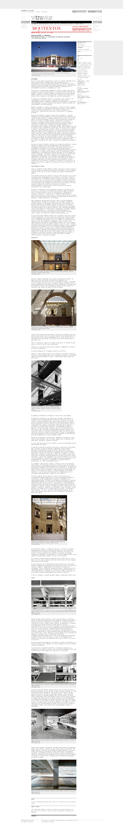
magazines (24, 26)
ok (100, 11)
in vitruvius (24, 28)
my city (57, 24)
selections (96, 30)
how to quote (81, 45)
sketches (95, 26)
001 (78, 56)
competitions (96, 29)
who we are (81, 30)
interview (63, 24)
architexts (34, 24)
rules (87, 30)
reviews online (79, 24)
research (23, 22)
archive (74, 30)
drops (51, 24)
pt (29, 10)
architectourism (43, 24)
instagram (44, 11)
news (94, 24)
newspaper (24, 25)
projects (70, 24)
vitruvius (24, 10)
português (86, 49)
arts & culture (97, 25)
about (38, 11)
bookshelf (24, 24)
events (95, 28)
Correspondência (82, 102)
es (31, 10)
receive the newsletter (28, 11)
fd (78, 59)
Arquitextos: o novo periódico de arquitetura (83, 82)
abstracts (80, 43)
